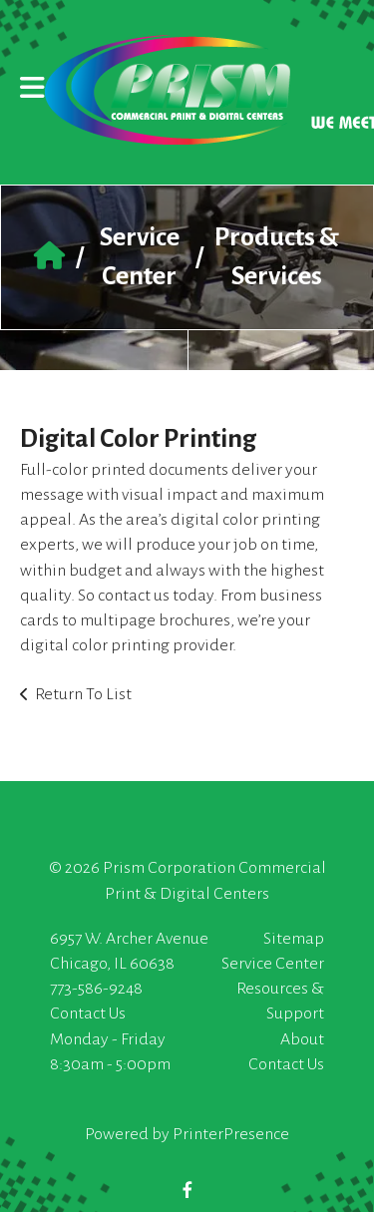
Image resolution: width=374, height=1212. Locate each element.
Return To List (83, 694)
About (302, 1039)
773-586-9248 (96, 989)
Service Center (272, 964)
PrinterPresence (231, 1134)
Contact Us (88, 1013)
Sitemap (293, 939)
